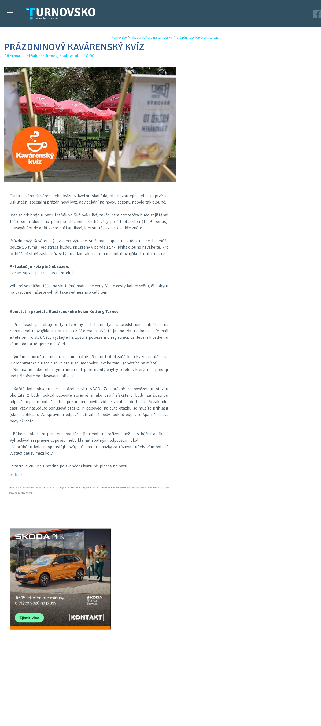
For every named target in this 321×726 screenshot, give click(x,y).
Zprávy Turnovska (25, 713)
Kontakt (124, 718)
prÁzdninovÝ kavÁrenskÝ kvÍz (197, 37)
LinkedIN (178, 514)
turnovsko (119, 37)
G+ (164, 514)
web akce (18, 474)
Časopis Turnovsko (134, 713)
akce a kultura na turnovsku (151, 37)
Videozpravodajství (27, 718)
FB (151, 514)
